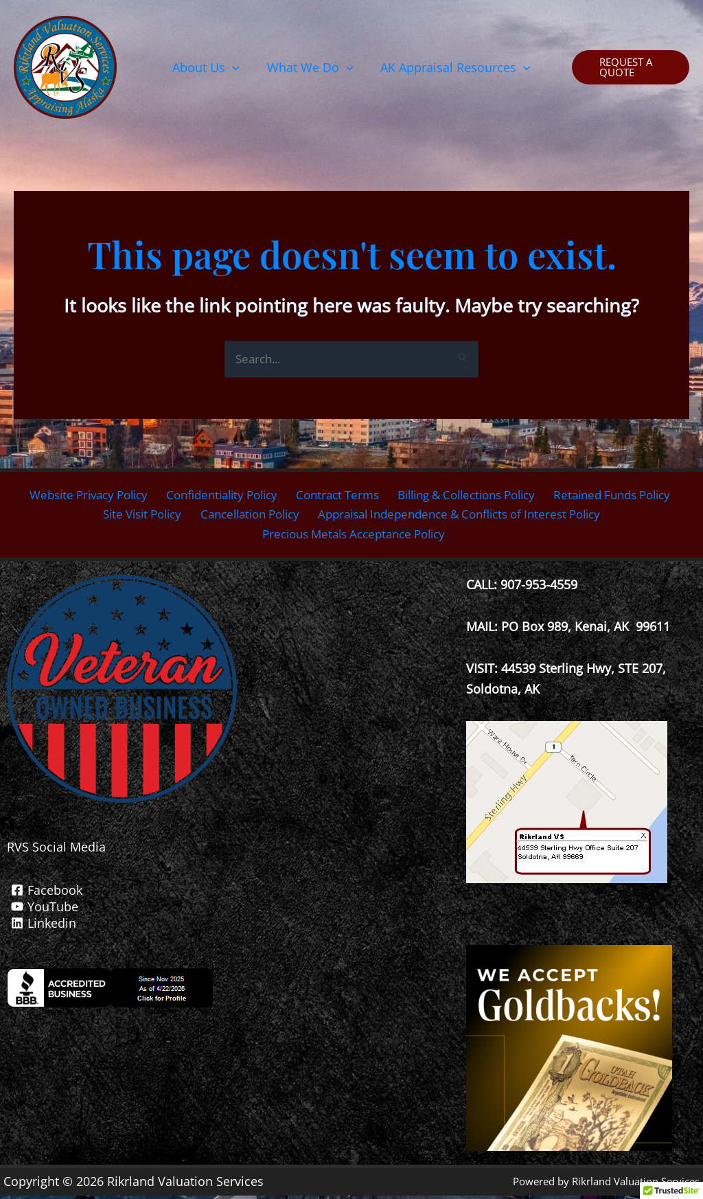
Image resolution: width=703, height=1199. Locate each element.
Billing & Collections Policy (467, 496)
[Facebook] (236, 893)
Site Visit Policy (131, 516)
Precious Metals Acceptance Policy (354, 537)
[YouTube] (236, 910)
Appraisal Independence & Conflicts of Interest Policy (462, 516)
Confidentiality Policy (216, 496)
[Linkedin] (236, 926)
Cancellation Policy (242, 516)
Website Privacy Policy (78, 496)
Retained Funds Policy (619, 496)
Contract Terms (333, 496)
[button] (209, 67)
